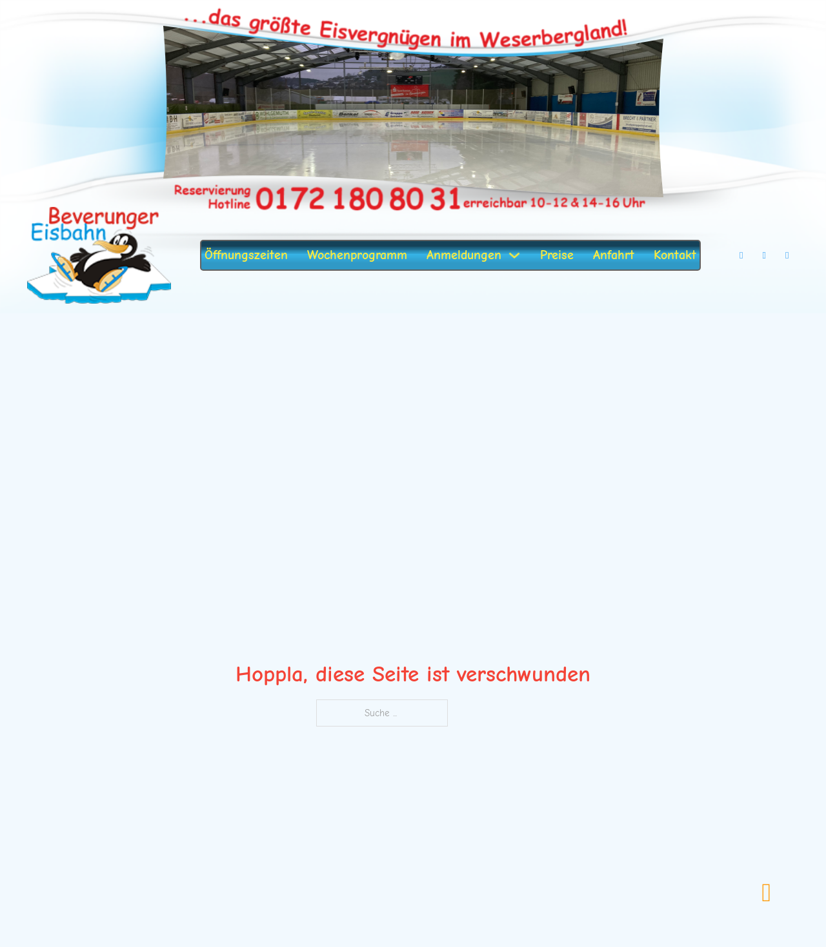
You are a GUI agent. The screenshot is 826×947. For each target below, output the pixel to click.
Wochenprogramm (357, 255)
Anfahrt (613, 255)
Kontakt (675, 255)
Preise (557, 255)
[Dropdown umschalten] (514, 255)
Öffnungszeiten (246, 255)
